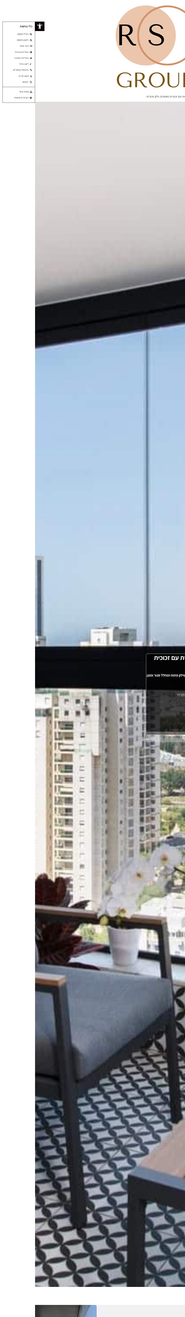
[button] (4, 26)
